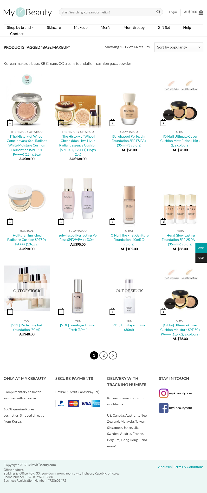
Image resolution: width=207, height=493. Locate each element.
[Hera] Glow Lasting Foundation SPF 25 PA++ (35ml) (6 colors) (180, 239)
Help (187, 27)
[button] (193, 12)
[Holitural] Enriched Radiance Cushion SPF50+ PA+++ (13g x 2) (26, 239)
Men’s (105, 27)
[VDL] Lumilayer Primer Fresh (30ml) (78, 327)
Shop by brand (20, 27)
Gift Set (164, 27)
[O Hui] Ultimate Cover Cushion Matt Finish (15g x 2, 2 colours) (180, 140)
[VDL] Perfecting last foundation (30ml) (26, 327)
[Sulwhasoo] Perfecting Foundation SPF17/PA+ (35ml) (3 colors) (129, 140)
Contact (17, 33)
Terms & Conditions (188, 467)
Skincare (54, 27)
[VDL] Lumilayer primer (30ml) (129, 327)
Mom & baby (134, 27)
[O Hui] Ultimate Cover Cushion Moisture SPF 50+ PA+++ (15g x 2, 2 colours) (180, 329)
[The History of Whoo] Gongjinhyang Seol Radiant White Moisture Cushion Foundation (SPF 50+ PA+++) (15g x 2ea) (27, 145)
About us (165, 467)
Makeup (81, 27)
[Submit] (159, 12)
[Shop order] (178, 47)
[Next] (113, 355)
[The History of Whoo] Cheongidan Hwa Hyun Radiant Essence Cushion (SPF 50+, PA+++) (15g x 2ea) (78, 145)
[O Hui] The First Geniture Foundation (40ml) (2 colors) (129, 239)
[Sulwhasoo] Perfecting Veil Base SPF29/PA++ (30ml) (78, 237)
